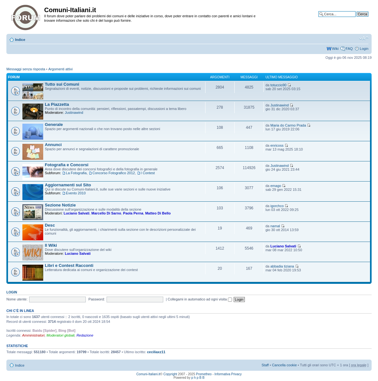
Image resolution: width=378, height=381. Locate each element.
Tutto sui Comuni (62, 84)
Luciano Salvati (77, 213)
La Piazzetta (57, 104)
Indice (20, 40)
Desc (50, 225)
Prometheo (204, 374)
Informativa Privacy (228, 374)
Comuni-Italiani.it (148, 374)
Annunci (53, 144)
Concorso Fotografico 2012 (113, 173)
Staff (265, 365)
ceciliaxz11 (156, 352)
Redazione (84, 335)
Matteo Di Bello (158, 213)
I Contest (148, 173)
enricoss (277, 145)
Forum (14, 77)
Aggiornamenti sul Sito (68, 185)
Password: (96, 299)
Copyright (170, 374)
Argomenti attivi (60, 69)
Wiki (335, 49)
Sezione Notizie (60, 205)
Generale (54, 124)
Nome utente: (17, 299)
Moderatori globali (60, 335)
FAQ (349, 49)
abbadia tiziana (282, 266)
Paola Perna (133, 213)
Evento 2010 (76, 193)
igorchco (277, 206)
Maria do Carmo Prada (288, 125)
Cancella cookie (284, 365)
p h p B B (198, 377)
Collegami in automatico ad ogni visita (200, 299)
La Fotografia (76, 173)
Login (364, 49)
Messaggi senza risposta (25, 69)
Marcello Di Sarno (106, 213)
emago (275, 186)
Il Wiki (51, 245)
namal (275, 226)
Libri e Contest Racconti (69, 265)
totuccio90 (278, 85)
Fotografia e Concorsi (66, 164)
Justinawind (74, 112)
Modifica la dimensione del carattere (363, 38)
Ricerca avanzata (354, 19)
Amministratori (33, 335)
